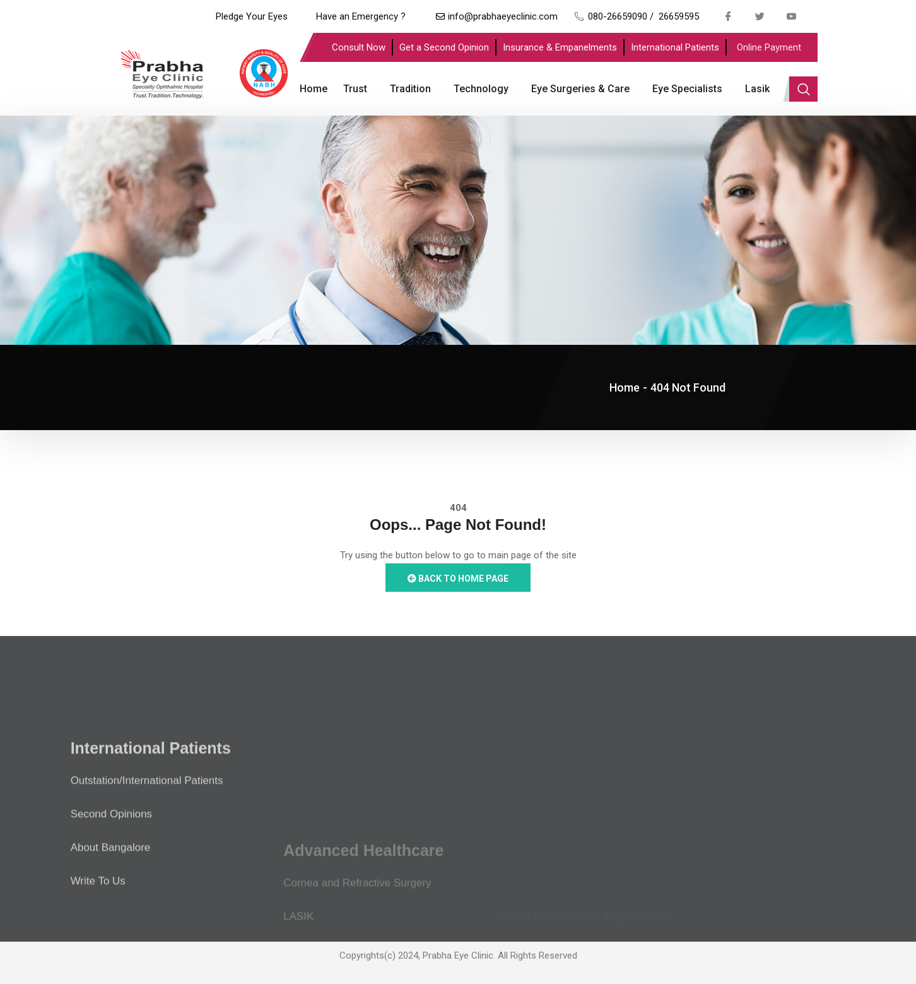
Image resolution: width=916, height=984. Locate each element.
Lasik (757, 89)
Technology (481, 89)
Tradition (410, 89)
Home (313, 89)
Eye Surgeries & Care (580, 89)
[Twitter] (760, 15)
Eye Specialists (687, 89)
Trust (355, 89)
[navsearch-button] (803, 89)
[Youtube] (791, 15)
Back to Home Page (458, 578)
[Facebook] (728, 15)
